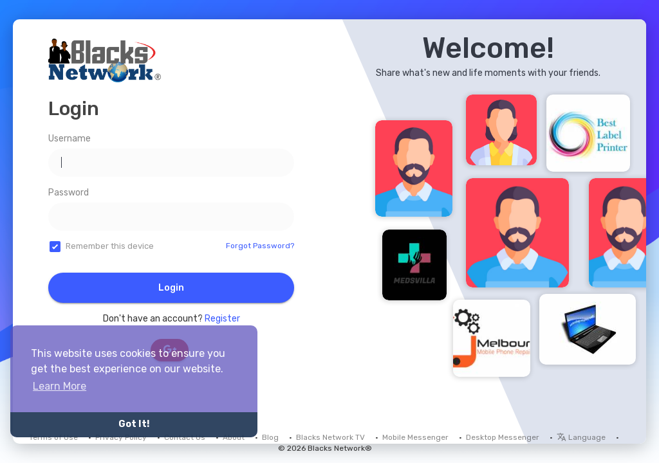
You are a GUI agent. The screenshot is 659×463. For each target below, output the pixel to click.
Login (171, 287)
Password (68, 192)
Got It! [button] (133, 424)
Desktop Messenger (502, 437)
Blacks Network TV (330, 437)
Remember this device (110, 246)
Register (222, 318)
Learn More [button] (59, 386)
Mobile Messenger (415, 437)
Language (581, 437)
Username (69, 138)
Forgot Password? (260, 245)
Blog (270, 437)
